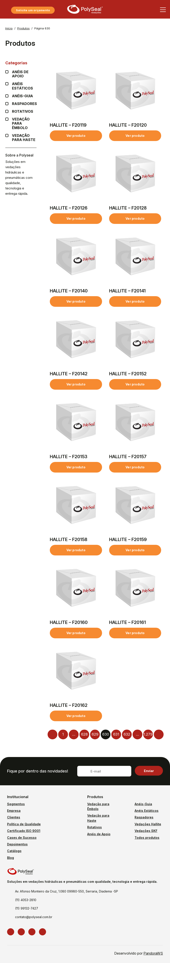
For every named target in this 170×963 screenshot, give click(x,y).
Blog (10, 858)
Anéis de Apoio (98, 834)
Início (9, 28)
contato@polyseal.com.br (33, 917)
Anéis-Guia (143, 804)
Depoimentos (17, 844)
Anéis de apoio (24, 74)
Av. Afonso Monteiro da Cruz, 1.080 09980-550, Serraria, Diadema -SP (66, 891)
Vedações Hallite (148, 824)
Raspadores (24, 104)
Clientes (13, 817)
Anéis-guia (22, 96)
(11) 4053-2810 (25, 900)
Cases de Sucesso (22, 837)
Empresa (14, 810)
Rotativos (22, 111)
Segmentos (16, 804)
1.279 (148, 734)
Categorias (21, 63)
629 (95, 734)
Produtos (23, 28)
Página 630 (42, 28)
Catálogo (14, 851)
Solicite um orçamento (33, 10)
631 (116, 734)
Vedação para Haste (24, 137)
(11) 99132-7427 (26, 908)
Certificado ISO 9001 (23, 831)
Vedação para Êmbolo (24, 123)
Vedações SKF (146, 831)
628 (84, 734)
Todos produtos (147, 837)
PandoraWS (153, 953)
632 (127, 734)
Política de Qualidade (24, 824)
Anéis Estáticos (24, 86)
